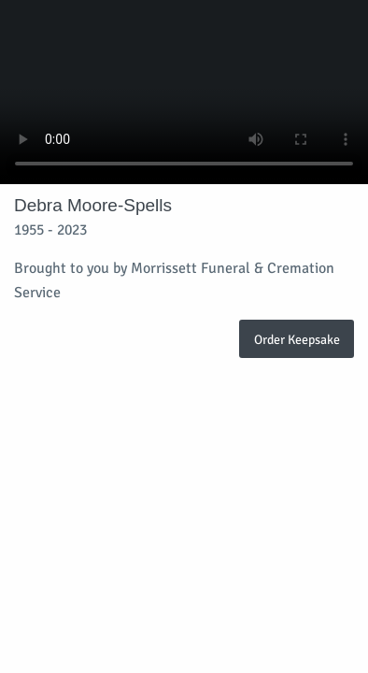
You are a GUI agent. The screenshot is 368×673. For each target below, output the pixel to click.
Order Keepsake (297, 339)
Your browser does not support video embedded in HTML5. (184, 92)
